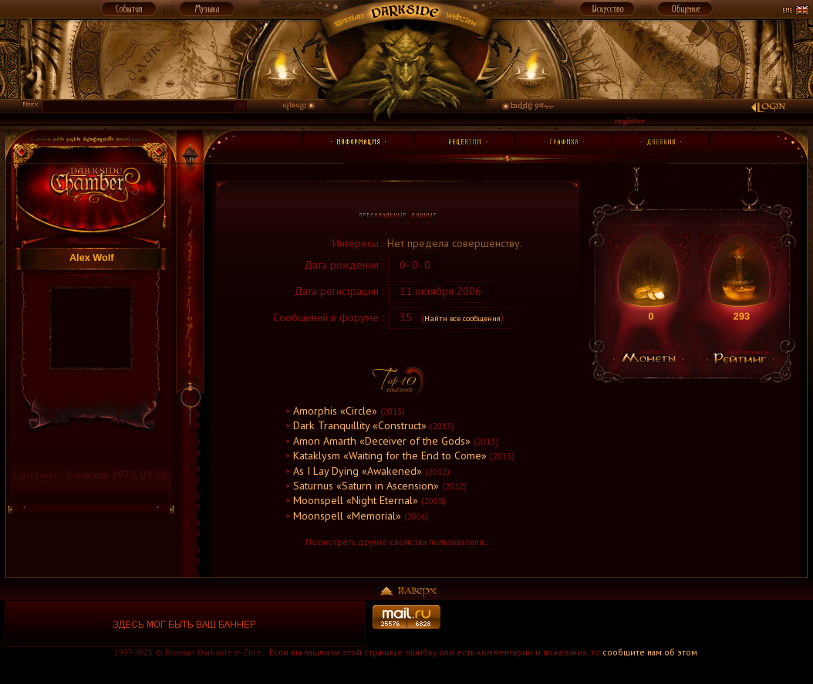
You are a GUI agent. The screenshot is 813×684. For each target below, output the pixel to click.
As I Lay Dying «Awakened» (357, 471)
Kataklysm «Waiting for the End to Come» (390, 455)
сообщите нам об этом (649, 652)
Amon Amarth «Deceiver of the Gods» (382, 441)
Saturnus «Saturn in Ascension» (366, 486)
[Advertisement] (627, 624)
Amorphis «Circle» (335, 411)
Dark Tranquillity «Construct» (360, 425)
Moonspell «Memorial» (347, 516)
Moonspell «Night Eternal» (355, 500)
